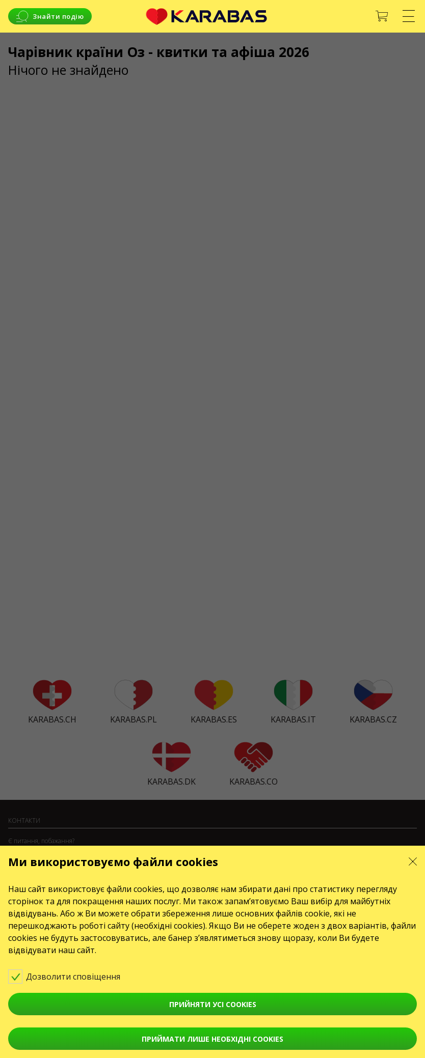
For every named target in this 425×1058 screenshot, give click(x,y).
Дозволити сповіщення (71, 976)
